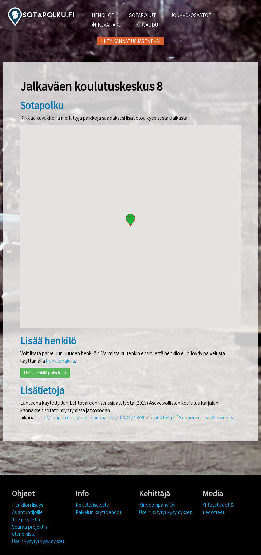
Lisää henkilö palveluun (45, 372)
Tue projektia (26, 519)
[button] (130, 220)
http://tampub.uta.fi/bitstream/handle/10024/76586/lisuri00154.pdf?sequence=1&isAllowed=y (135, 417)
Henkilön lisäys (27, 505)
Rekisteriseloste (92, 505)
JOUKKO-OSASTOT (191, 15)
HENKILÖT (103, 15)
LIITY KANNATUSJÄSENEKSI (130, 41)
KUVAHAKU (106, 25)
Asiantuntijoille (27, 512)
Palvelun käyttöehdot (98, 512)
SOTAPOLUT (142, 15)
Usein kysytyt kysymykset (38, 541)
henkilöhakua (60, 361)
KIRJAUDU (147, 25)
